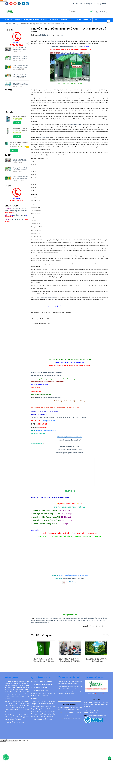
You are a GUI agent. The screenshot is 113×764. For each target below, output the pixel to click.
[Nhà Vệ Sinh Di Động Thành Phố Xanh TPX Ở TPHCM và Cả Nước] (3, 1)
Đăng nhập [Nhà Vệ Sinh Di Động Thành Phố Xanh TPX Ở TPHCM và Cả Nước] (77, 4)
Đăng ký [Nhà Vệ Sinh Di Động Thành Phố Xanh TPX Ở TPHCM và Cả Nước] (88, 4)
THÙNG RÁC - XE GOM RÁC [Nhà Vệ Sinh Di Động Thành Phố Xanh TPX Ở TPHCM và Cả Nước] (58, 20)
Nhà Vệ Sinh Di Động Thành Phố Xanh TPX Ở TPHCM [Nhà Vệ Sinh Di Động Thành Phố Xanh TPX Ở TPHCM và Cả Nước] (66, 46)
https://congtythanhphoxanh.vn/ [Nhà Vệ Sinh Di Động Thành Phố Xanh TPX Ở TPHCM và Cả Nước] (70, 440)
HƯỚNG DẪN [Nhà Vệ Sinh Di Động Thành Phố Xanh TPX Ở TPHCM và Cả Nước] (87, 20)
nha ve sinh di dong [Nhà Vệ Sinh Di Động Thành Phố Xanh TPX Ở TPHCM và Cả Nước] (64, 618)
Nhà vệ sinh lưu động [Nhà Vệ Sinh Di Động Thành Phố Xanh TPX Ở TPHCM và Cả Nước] (69, 147)
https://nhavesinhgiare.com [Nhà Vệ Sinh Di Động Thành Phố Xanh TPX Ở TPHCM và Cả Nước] (73, 578)
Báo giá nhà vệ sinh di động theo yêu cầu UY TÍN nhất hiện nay (69, 661)
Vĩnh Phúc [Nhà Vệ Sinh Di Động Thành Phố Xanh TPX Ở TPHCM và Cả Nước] (20, 219)
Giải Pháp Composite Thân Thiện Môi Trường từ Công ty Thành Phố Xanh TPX (43, 661)
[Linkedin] (96, 626)
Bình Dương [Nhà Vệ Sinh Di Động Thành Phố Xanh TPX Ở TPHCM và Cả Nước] (9, 211)
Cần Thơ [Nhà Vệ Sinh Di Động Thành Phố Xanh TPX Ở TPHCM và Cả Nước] (24, 211)
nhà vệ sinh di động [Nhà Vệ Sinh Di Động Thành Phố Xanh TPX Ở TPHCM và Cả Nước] (54, 41)
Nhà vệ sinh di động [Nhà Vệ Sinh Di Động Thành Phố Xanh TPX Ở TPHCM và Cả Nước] (43, 137)
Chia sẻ (85, 626)
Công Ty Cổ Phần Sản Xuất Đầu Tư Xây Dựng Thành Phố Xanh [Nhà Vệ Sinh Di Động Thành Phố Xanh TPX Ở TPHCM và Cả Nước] (47, 372)
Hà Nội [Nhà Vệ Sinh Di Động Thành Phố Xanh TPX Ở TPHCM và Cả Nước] (14, 219)
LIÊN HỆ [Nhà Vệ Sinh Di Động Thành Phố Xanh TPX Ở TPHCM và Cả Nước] (96, 20)
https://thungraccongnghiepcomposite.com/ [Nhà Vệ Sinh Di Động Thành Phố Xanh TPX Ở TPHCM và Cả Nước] (69, 453)
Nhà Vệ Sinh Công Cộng (19, 116)
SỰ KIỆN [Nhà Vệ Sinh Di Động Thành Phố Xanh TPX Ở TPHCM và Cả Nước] (71, 20)
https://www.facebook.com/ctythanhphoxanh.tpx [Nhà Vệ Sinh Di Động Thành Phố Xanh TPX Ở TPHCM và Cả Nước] (48, 397)
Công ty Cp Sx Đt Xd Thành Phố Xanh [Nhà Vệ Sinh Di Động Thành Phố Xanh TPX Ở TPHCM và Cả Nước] (46, 297)
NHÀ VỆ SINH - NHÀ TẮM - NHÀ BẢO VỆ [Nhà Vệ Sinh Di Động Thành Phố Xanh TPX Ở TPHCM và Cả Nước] (35, 20)
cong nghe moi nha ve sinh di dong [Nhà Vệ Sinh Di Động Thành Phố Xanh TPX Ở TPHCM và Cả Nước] (46, 618)
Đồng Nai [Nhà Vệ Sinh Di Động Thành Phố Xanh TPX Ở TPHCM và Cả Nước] (24, 209)
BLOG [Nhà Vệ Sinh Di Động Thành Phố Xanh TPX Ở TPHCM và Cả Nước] (79, 20)
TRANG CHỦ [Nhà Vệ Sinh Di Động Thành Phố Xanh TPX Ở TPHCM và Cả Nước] (8, 20)
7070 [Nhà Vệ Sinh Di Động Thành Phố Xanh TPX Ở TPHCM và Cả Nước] (62, 35)
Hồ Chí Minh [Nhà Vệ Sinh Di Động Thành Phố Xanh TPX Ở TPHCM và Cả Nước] (16, 209)
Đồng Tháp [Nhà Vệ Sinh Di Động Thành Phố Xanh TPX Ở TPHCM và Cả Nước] (16, 211)
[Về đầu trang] (109, 758)
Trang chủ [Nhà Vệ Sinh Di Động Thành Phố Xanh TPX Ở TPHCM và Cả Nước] (8, 23)
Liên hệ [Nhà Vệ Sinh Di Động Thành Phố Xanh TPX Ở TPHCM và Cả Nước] (17, 122)
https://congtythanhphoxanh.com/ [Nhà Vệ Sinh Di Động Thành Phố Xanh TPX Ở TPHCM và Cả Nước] (69, 437)
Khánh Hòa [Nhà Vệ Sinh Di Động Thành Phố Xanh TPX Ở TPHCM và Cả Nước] (22, 215)
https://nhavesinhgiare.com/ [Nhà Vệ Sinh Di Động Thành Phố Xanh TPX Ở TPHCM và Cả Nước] (69, 446)
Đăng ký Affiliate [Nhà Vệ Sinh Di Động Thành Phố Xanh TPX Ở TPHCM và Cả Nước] (100, 4)
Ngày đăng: (35, 35)
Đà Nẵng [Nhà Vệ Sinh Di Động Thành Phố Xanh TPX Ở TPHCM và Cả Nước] (15, 215)
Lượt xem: (56, 35)
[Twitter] (93, 626)
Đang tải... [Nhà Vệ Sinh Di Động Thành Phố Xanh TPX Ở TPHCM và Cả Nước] (69, 472)
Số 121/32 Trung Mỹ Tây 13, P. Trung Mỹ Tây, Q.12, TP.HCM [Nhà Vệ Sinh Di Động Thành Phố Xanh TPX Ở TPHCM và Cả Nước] (46, 375)
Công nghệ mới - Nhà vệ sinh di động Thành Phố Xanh (20, 58)
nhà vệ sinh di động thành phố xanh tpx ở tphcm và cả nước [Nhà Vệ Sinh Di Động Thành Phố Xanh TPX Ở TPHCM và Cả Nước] (66, 620)
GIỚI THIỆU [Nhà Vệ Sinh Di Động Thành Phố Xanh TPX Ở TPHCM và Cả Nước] (18, 20)
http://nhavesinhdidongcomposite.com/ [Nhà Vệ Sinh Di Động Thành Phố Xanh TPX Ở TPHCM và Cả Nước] (70, 449)
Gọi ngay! (3, 740)
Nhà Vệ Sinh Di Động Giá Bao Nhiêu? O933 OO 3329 (20, 84)
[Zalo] (106, 626)
